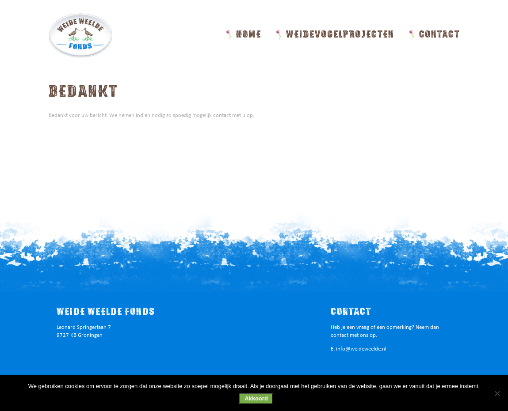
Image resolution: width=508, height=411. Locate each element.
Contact (439, 34)
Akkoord (256, 398)
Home (248, 34)
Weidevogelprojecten (340, 34)
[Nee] (497, 393)
